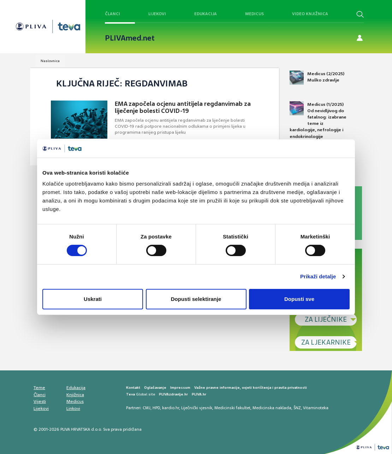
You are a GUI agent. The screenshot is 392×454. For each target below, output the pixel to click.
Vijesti (40, 401)
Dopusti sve (299, 299)
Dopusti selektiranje (196, 299)
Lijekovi (157, 13)
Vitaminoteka (315, 407)
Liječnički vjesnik (196, 407)
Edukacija (205, 13)
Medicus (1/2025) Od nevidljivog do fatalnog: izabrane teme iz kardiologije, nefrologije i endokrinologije (318, 120)
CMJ (146, 407)
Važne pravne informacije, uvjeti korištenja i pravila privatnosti (250, 387)
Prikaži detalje (318, 276)
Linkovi (73, 408)
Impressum (180, 387)
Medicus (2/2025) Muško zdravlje (317, 78)
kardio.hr (170, 407)
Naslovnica (50, 61)
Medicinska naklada (272, 407)
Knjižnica (75, 395)
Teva (130, 394)
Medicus (254, 13)
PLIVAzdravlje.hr (173, 394)
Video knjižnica (310, 13)
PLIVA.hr (199, 394)
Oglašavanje (155, 387)
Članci (112, 13)
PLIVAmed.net (130, 38)
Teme (39, 388)
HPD (156, 407)
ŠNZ (297, 407)
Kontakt (133, 387)
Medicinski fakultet (232, 407)
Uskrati (93, 299)
